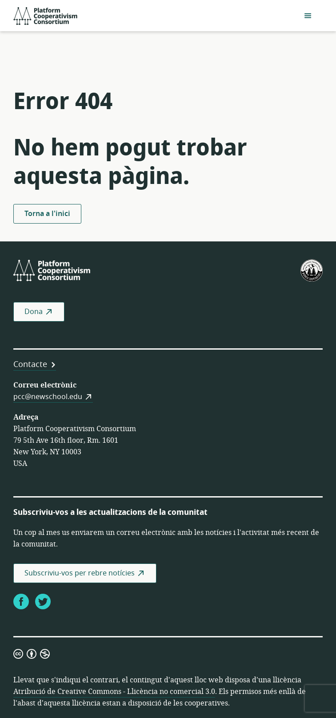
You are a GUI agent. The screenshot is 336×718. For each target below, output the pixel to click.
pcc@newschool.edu (47, 397)
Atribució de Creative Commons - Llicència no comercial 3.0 (114, 691)
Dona (33, 311)
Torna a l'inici (47, 213)
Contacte (30, 364)
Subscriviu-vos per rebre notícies (79, 573)
